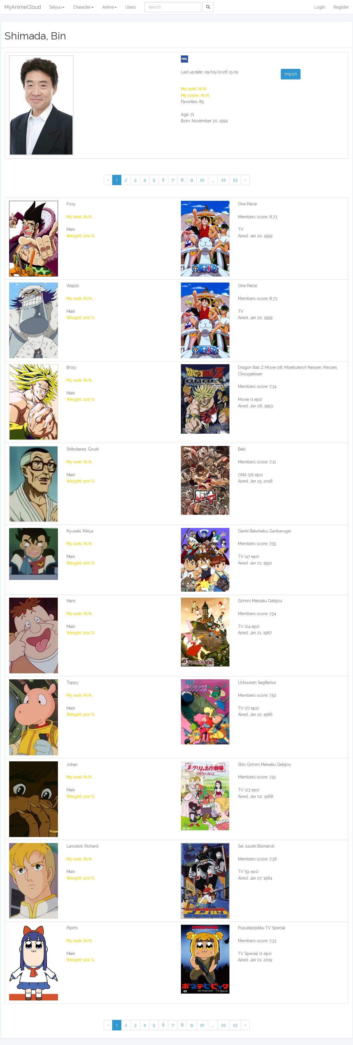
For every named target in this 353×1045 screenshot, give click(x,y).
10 (202, 180)
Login (319, 7)
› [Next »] (245, 180)
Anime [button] (109, 7)
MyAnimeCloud (22, 7)
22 (223, 180)
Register (341, 7)
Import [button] (291, 74)
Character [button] (83, 7)
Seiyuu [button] (56, 7)
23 (235, 180)
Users (130, 7)
